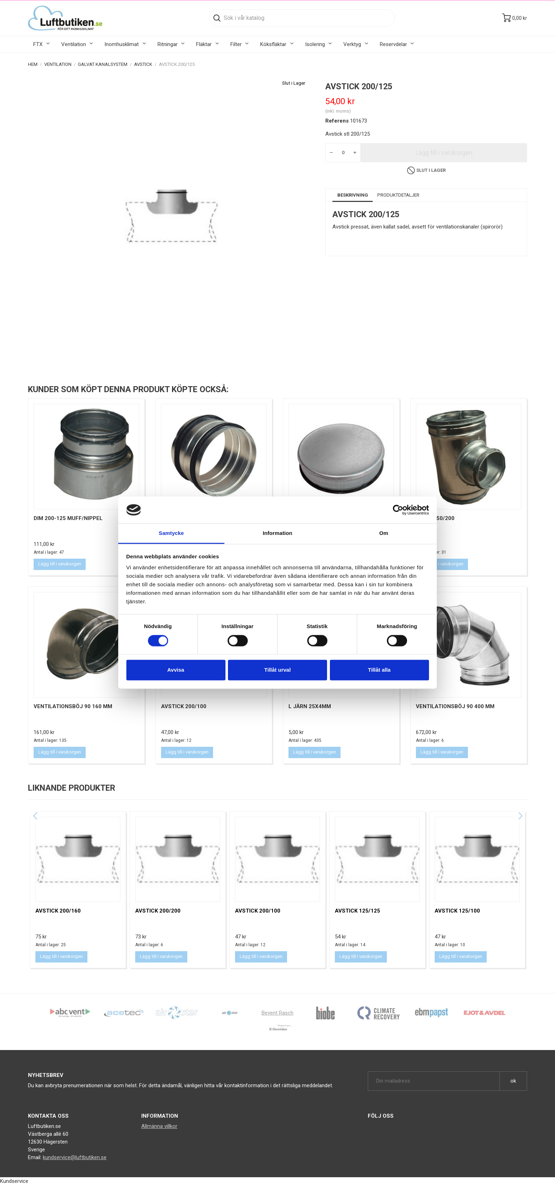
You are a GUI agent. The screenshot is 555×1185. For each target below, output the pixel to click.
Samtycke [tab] (171, 533)
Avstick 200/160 (58, 911)
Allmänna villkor (159, 1126)
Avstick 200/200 (158, 911)
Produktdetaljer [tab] (398, 195)
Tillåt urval (277, 670)
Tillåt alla (379, 670)
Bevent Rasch (277, 1013)
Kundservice (14, 1181)
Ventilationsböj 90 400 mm (455, 706)
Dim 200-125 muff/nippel (68, 518)
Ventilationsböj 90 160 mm (73, 706)
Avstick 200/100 (183, 706)
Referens (337, 121)
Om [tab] (383, 533)
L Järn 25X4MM (309, 706)
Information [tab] (277, 533)
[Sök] (302, 18)
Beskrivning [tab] (352, 195)
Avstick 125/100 (457, 911)
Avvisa (175, 670)
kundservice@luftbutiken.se (75, 1157)
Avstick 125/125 (357, 911)
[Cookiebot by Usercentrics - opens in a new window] (398, 509)
